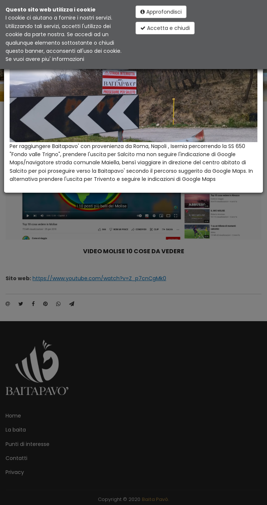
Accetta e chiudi (165, 28)
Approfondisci (161, 12)
